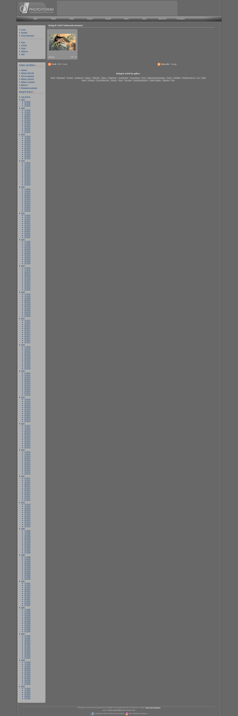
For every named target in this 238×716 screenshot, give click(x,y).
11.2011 (27, 480)
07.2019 (27, 278)
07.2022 (27, 199)
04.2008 (27, 573)
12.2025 (27, 110)
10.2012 (27, 456)
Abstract (91, 80)
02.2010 (27, 524)
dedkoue (51, 57)
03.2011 (27, 496)
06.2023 (27, 174)
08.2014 (27, 407)
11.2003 (27, 690)
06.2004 (27, 674)
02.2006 (27, 629)
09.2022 (27, 195)
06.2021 (27, 227)
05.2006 (27, 623)
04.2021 (27, 231)
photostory (162, 19)
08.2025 (27, 118)
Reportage (61, 78)
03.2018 (27, 312)
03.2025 (27, 128)
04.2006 (27, 625)
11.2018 (27, 296)
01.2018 (27, 316)
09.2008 (27, 563)
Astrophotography (140, 80)
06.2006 (27, 621)
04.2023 (27, 178)
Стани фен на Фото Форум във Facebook (109, 713)
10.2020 (27, 245)
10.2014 (27, 403)
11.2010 (27, 506)
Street (52, 78)
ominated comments (29, 88)
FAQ (23, 54)
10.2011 (27, 482)
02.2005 (27, 655)
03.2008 (27, 575)
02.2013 (27, 445)
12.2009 (27, 531)
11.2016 (27, 348)
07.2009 (27, 540)
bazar (144, 19)
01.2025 (27, 132)
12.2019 (27, 268)
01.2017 (27, 342)
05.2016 (27, 360)
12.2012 (27, 452)
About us (24, 51)
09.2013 (27, 431)
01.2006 (27, 631)
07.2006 (27, 619)
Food (143, 78)
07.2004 (27, 672)
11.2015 (27, 375)
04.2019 (27, 284)
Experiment (134, 78)
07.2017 (27, 330)
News (23, 42)
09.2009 (27, 536)
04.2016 (27, 362)
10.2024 (27, 140)
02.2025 (27, 130)
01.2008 (27, 579)
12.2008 (27, 557)
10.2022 (27, 193)
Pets (173, 80)
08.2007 (27, 591)
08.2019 (27, 276)
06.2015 (27, 385)
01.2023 (27, 184)
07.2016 (27, 356)
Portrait (70, 78)
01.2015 (27, 395)
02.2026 (27, 103)
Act (198, 78)
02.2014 (27, 419)
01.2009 (27, 552)
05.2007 (27, 597)
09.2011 (27, 484)
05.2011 (27, 492)
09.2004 (27, 668)
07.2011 (27, 488)
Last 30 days (25, 97)
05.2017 (27, 334)
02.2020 (27, 261)
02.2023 (27, 182)
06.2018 (27, 306)
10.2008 (27, 561)
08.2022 (27, 197)
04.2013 (27, 441)
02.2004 (27, 682)
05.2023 (27, 176)
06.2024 (27, 148)
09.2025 (27, 116)
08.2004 (27, 670)
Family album (155, 80)
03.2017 (27, 338)
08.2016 (27, 354)
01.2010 (27, 526)
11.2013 (27, 427)
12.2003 (27, 688)
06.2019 (27, 280)
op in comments (27, 76)
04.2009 (27, 546)
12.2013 (27, 425)
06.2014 (27, 411)
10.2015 (27, 377)
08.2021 (27, 223)
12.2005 (27, 636)
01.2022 (27, 211)
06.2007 (27, 595)
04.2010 (27, 520)
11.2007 (27, 585)
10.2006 (27, 613)
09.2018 (27, 300)
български (181, 19)
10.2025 (27, 114)
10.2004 (27, 666)
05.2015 (27, 387)
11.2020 (27, 243)
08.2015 (27, 381)
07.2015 (27, 383)
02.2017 (27, 340)
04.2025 (27, 126)
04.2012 (27, 468)
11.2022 (27, 191)
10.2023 (27, 166)
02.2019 (27, 287)
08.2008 (27, 565)
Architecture (123, 78)
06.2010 (27, 516)
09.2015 (27, 379)
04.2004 (27, 678)
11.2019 (27, 270)
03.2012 (27, 470)
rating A (90, 19)
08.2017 (27, 328)
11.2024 (27, 138)
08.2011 (27, 486)
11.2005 (27, 638)
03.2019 (27, 285)
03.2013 (27, 443)
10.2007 (27, 587)
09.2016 (27, 352)
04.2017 (27, 336)
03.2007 (27, 601)
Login (23, 29)
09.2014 (27, 405)
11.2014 (27, 401)
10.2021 (27, 219)
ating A (24, 85)
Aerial (169, 78)
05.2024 (27, 150)
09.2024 (27, 142)
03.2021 (27, 233)
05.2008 (27, 571)
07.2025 (27, 120)
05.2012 (27, 466)
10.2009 (27, 534)
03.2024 (27, 154)
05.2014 (27, 413)
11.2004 (27, 664)
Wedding (177, 78)
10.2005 (27, 640)
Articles (24, 45)
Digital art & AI (188, 78)
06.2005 (27, 648)
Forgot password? (27, 35)
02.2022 (27, 209)
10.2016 (27, 350)
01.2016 (27, 368)
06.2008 (27, 569)
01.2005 (27, 657)
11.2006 (27, 611)
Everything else (103, 80)
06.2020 (27, 253)
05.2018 (27, 308)
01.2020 (27, 263)
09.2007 (27, 589)
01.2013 (27, 447)
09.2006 (27, 615)
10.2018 (27, 298)
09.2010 (27, 510)
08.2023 (27, 170)
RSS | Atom (62, 64)
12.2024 (27, 136)
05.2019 (27, 282)
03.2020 (27, 259)
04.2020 (27, 257)
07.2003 (27, 698)
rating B (108, 19)
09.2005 (27, 642)
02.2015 (27, 393)
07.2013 (27, 435)
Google (174, 64)
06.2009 (27, 542)
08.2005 (27, 644)
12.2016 (27, 347)
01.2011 (27, 500)
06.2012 (27, 464)
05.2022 (27, 203)
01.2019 (27, 289)
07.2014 (27, 409)
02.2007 (27, 603)
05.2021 (27, 229)
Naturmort (112, 78)
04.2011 (27, 494)
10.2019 (27, 272)
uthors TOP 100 (27, 73)
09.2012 (27, 458)
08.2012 (27, 460)
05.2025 (27, 124)
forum (126, 19)
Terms (23, 48)
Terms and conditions (153, 707)
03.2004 (27, 680)
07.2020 (27, 251)
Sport (121, 80)
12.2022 (27, 189)
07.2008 (27, 567)
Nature (88, 78)
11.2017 (27, 322)
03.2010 (27, 522)
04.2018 (27, 310)
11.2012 (27, 454)
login (35, 19)
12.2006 (27, 609)
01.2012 (27, 473)
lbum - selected (27, 79)
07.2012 (27, 462)
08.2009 (27, 538)
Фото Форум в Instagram (137, 713)
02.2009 (27, 550)
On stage (128, 80)
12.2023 (27, 163)
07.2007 (27, 593)
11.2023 (27, 164)
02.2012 (27, 471)
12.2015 (27, 373)
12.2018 (27, 294)
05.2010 (27, 518)
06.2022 (27, 201)
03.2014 (27, 417)
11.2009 (27, 532)
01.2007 (27, 605)
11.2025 (27, 112)
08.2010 (27, 512)
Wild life (96, 78)
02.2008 (27, 577)
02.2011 (27, 498)
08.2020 (27, 249)
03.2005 (27, 654)
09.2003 (27, 694)
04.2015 (27, 389)
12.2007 (27, 583)
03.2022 (27, 207)
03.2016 (27, 364)
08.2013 (27, 433)
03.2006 (27, 627)
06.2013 (27, 437)
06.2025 (27, 122)
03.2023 (27, 180)
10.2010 (27, 508)
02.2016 (27, 366)
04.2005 (27, 652)
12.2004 (27, 662)
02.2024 (27, 156)
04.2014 (27, 415)
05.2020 (27, 255)
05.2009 (27, 544)
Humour (166, 80)
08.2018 (27, 302)
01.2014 (27, 421)
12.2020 (27, 241)
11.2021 (27, 217)
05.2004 (27, 676)
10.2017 (27, 324)
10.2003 (27, 692)
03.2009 (27, 548)
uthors (24, 70)
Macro (103, 78)
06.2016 (27, 358)
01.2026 (27, 105)
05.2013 (27, 439)
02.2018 (27, 314)
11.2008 (27, 559)
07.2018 (27, 304)
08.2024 (27, 144)
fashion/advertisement (156, 78)
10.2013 (27, 429)
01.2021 (27, 237)
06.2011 (27, 490)
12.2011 (27, 478)
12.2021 (27, 215)
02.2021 (27, 235)
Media (53, 19)
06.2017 (27, 332)
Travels (114, 80)
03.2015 (27, 391)
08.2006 (27, 617)
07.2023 (27, 172)
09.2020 (27, 247)
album (71, 19)
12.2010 (27, 504)
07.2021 (27, 225)
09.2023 (27, 168)
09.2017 (27, 326)
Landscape (79, 78)
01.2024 (27, 158)
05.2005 (27, 650)
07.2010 (27, 514)
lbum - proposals (28, 82)
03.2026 (27, 101)
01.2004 (27, 684)
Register (24, 32)
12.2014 (27, 399)
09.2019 (27, 274)
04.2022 (27, 205)
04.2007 (27, 599)
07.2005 (27, 646)
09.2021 (27, 221)
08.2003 (27, 696)
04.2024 (27, 152)
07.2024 (27, 146)
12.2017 (27, 320)
